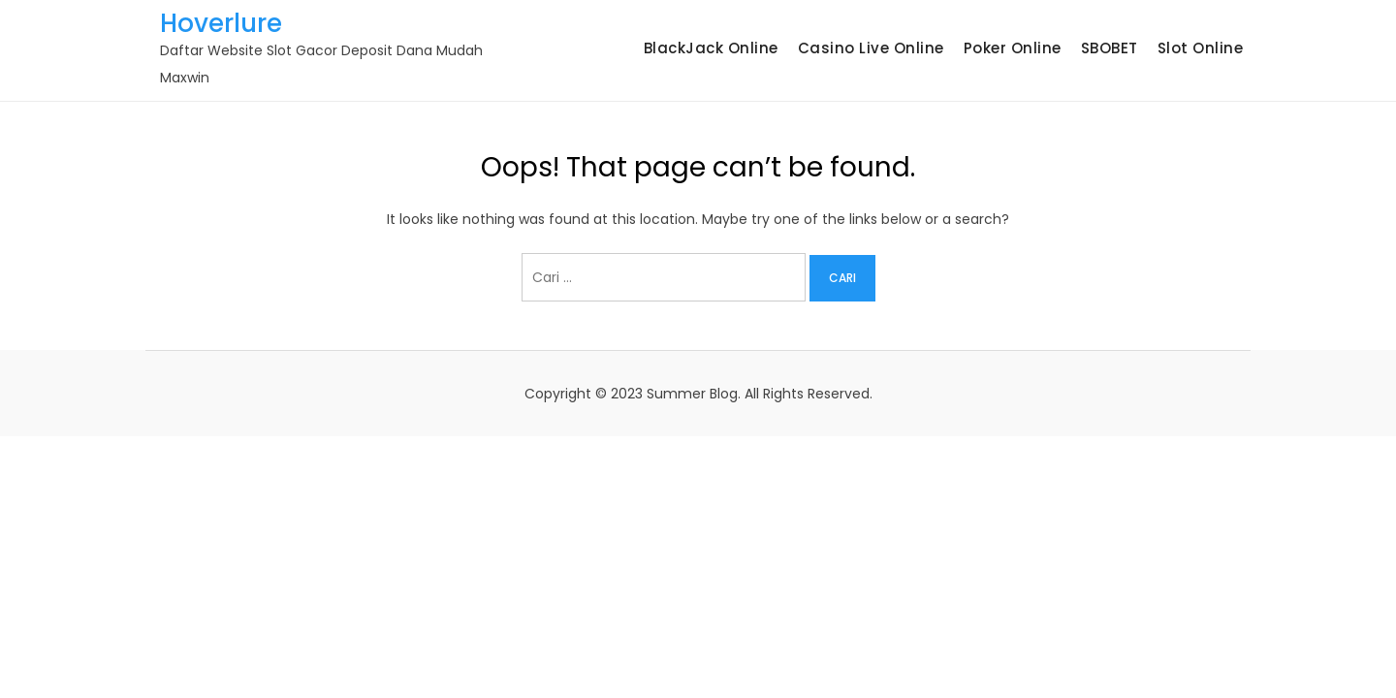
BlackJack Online (711, 48)
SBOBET (1109, 48)
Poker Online (1013, 48)
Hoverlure (221, 23)
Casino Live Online (871, 48)
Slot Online (1201, 48)
